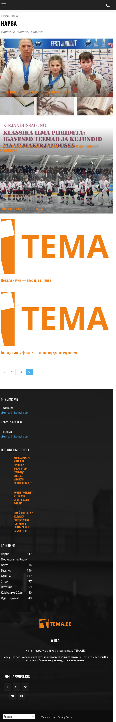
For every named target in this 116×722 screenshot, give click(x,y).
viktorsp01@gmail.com (15, 412)
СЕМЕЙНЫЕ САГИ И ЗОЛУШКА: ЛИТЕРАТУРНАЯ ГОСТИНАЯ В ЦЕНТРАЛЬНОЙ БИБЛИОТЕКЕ (23, 522)
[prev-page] (4, 372)
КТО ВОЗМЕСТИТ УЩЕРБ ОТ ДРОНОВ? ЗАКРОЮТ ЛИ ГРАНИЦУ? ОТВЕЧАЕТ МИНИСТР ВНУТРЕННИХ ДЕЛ (23, 470)
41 (12, 371)
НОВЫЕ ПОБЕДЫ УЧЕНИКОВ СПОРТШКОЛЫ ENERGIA (22, 497)
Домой (5, 16)
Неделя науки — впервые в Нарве (26, 280)
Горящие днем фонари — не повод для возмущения (39, 352)
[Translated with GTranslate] (19, 716)
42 (20, 371)
